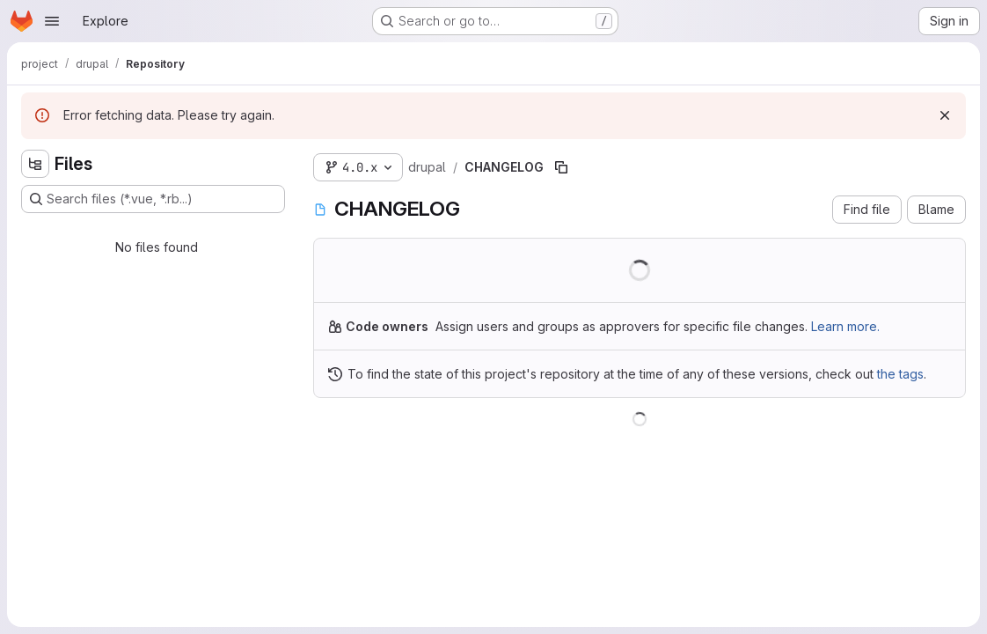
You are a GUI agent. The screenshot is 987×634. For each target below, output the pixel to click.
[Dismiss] (944, 115)
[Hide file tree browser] (35, 164)
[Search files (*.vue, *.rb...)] (153, 199)
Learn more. (845, 326)
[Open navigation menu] (52, 21)
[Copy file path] (561, 167)
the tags (900, 373)
